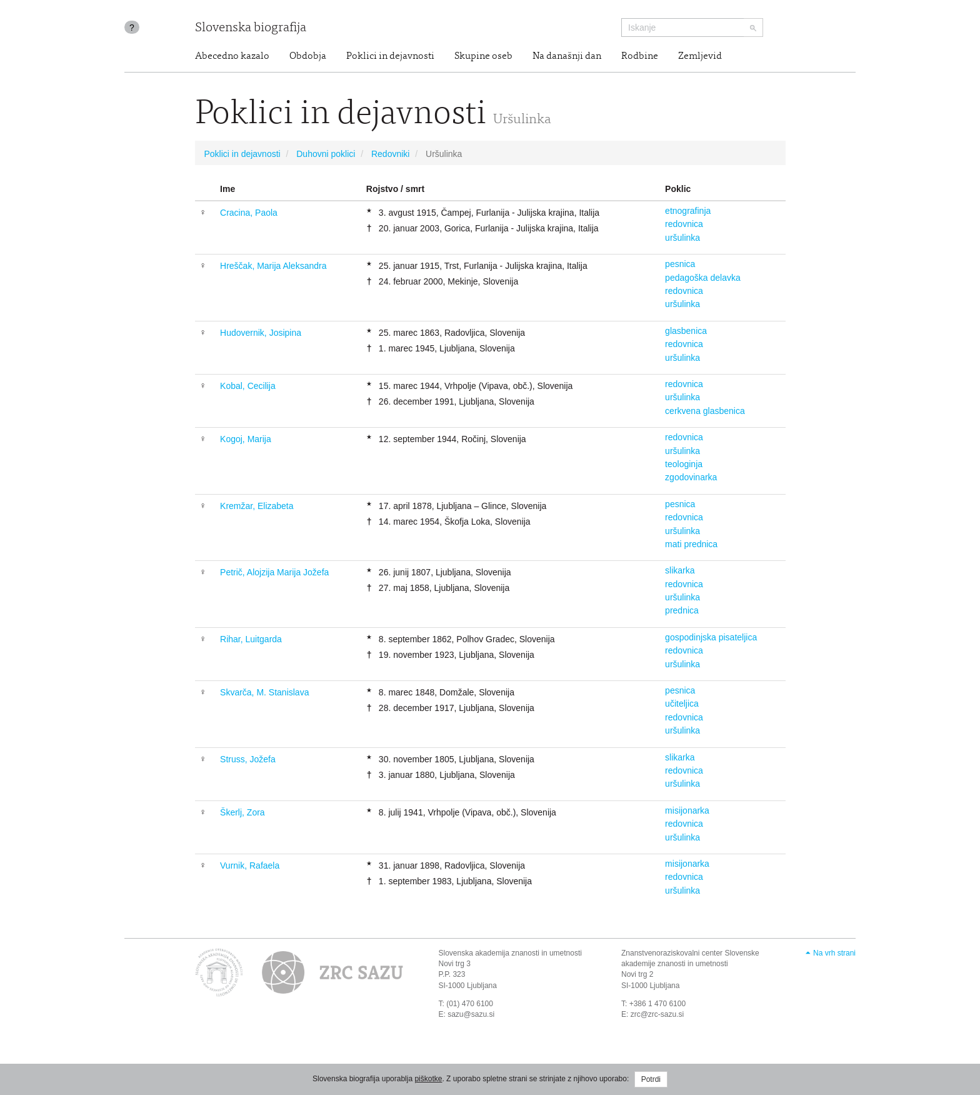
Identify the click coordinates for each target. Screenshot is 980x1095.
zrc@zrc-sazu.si (657, 1014)
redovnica (684, 224)
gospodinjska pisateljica (711, 637)
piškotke (428, 1078)
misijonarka (687, 810)
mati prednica (691, 544)
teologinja (683, 464)
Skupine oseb (483, 56)
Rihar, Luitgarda (251, 639)
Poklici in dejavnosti (390, 56)
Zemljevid (700, 56)
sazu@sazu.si (471, 1014)
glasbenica (686, 331)
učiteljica (682, 704)
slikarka (679, 570)
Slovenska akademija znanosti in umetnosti (510, 953)
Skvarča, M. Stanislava (264, 692)
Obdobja (307, 56)
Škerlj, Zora (242, 812)
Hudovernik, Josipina (260, 333)
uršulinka (682, 238)
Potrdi (651, 1079)
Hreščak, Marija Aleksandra (273, 266)
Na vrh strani (834, 953)
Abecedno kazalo (232, 56)
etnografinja (688, 211)
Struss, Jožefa (248, 759)
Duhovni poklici (325, 154)
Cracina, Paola (249, 213)
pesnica (680, 264)
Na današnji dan (566, 56)
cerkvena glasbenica (705, 411)
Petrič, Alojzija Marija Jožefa (274, 572)
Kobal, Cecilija (248, 386)
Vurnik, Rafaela (249, 865)
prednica (682, 610)
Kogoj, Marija (245, 439)
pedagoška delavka (703, 278)
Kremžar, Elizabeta (257, 506)
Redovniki (390, 154)
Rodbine (639, 56)
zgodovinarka (691, 477)
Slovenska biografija (250, 28)
